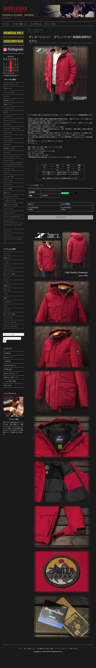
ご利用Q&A (7, 361)
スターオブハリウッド (10, 197)
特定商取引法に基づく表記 (45, 648)
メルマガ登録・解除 (10, 381)
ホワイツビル (8, 132)
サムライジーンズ (9, 120)
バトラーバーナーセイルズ (12, 217)
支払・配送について (19, 24)
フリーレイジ (8, 235)
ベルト (6, 306)
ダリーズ (6, 96)
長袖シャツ (7, 258)
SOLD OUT (60, 217)
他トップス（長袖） (10, 274)
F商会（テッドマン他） (11, 205)
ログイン (90, 3)
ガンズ (6, 112)
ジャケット (37, 32)
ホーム (5, 24)
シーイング (7, 152)
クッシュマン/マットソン (11, 156)
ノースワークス (8, 160)
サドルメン (7, 144)
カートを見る (50, 24)
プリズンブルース (9, 213)
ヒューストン (8, 136)
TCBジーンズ (8, 88)
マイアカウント (70, 3)
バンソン (6, 172)
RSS (5, 385)
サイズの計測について (36, 185)
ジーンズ (6, 278)
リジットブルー (8, 180)
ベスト (6, 294)
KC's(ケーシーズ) (9, 148)
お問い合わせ (36, 24)
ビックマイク (8, 231)
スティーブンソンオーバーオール (13, 226)
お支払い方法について (10, 373)
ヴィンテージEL (9, 176)
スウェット (7, 266)
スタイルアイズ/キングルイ (12, 128)
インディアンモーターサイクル (13, 164)
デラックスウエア (9, 92)
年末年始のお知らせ (10, 365)
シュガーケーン (8, 116)
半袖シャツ (7, 286)
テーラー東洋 (8, 189)
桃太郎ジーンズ (8, 100)
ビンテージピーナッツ (10, 84)
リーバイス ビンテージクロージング (13, 240)
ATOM (9, 385)
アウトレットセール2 (10, 326)
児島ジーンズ (8, 104)
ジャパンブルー (8, 209)
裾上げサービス (8, 357)
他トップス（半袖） (10, 314)
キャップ (6, 310)
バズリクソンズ (8, 108)
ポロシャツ (7, 290)
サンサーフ (7, 124)
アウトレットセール (10, 322)
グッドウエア (8, 184)
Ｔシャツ (6, 282)
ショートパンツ (8, 318)
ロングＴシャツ (8, 270)
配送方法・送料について (11, 377)
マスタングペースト (10, 201)
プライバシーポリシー (61, 648)
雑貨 (5, 298)
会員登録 (81, 3)
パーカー (6, 262)
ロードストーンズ (9, 168)
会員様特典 (7, 353)
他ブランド (7, 193)
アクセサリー (8, 302)
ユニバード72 (8, 140)
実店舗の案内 (8, 369)
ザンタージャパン (38, 29)
